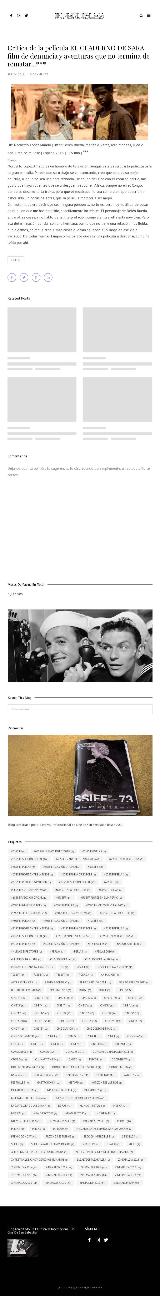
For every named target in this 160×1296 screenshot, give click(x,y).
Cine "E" (16, 259)
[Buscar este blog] (80, 709)
